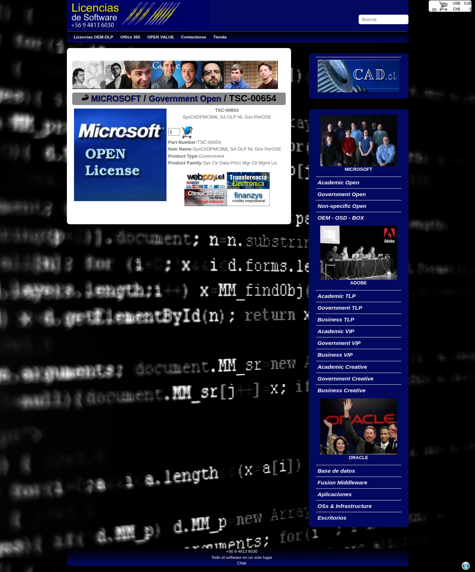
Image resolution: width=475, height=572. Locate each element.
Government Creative (346, 379)
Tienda (220, 37)
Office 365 (130, 37)
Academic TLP (337, 296)
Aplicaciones (335, 494)
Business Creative (342, 390)
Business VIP (335, 355)
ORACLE (358, 457)
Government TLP (340, 308)
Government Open (185, 98)
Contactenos (193, 37)
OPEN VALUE (160, 37)
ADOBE (358, 282)
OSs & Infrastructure (345, 506)
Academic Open (339, 182)
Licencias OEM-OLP (94, 37)
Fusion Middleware (343, 482)
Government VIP (339, 343)
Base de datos (336, 471)
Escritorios (332, 518)
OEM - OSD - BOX (341, 218)
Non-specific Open (342, 206)
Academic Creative (342, 367)
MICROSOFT (116, 98)
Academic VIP (336, 331)
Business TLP (336, 319)
